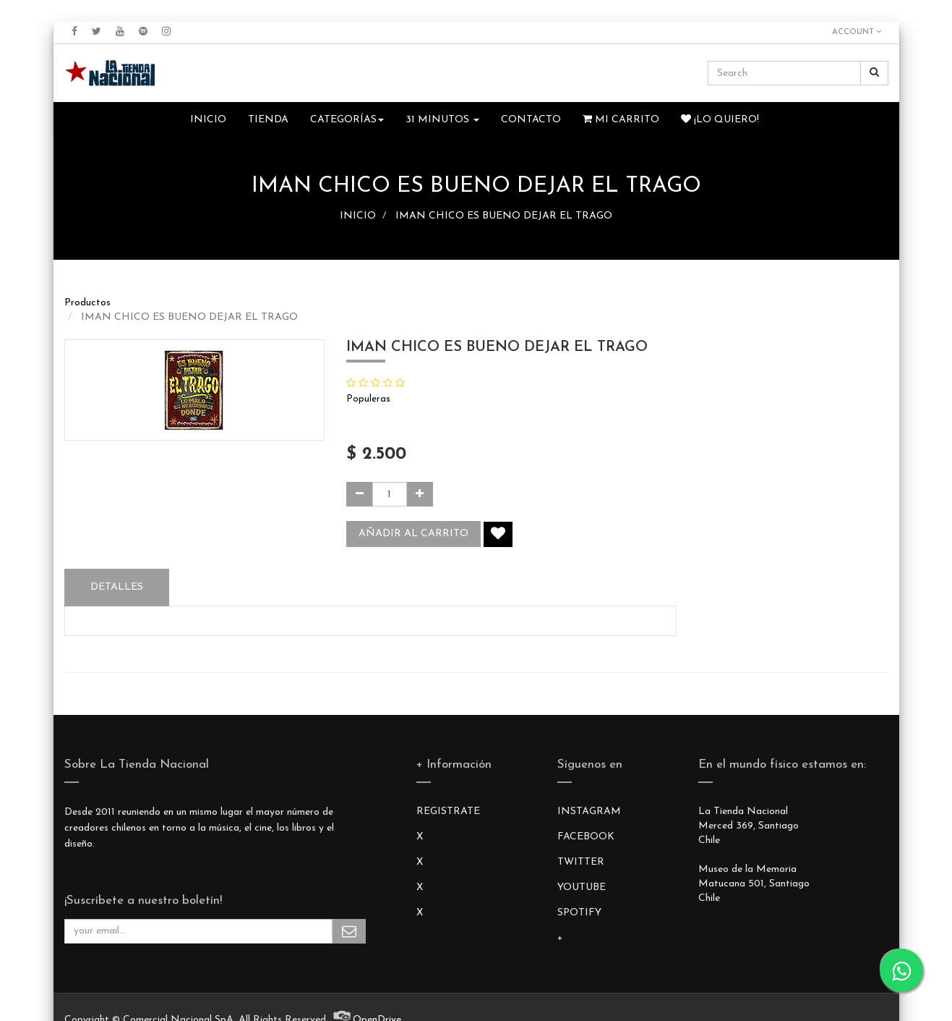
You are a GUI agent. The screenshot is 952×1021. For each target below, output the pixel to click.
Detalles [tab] (116, 587)
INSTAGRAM (589, 811)
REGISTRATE (448, 811)
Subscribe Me (349, 931)
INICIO (358, 216)
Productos (87, 302)
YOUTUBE (581, 887)
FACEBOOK (585, 836)
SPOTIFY (579, 912)
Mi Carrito (621, 119)
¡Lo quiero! (720, 119)
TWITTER (580, 862)
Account (856, 31)
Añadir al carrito (413, 533)
